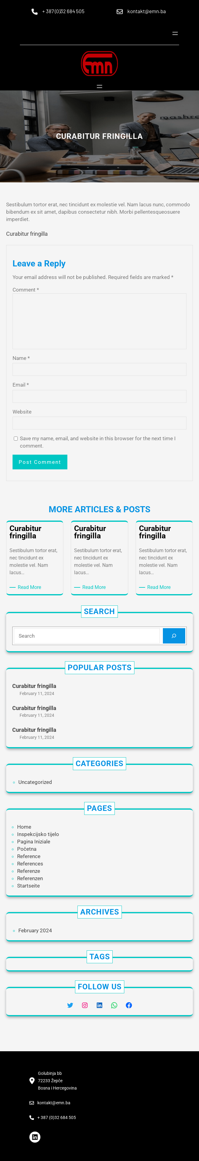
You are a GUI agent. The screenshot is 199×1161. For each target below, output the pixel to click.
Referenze (28, 871)
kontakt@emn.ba (146, 11)
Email (21, 385)
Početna (26, 849)
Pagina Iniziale (33, 841)
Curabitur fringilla (27, 234)
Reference (28, 856)
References (30, 864)
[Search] (174, 636)
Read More (30, 587)
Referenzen (30, 878)
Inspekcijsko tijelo (38, 834)
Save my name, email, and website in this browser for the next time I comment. (98, 442)
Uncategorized (35, 782)
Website (22, 412)
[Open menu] (175, 33)
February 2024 (35, 930)
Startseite (28, 886)
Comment (26, 290)
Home (24, 827)
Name (21, 358)
